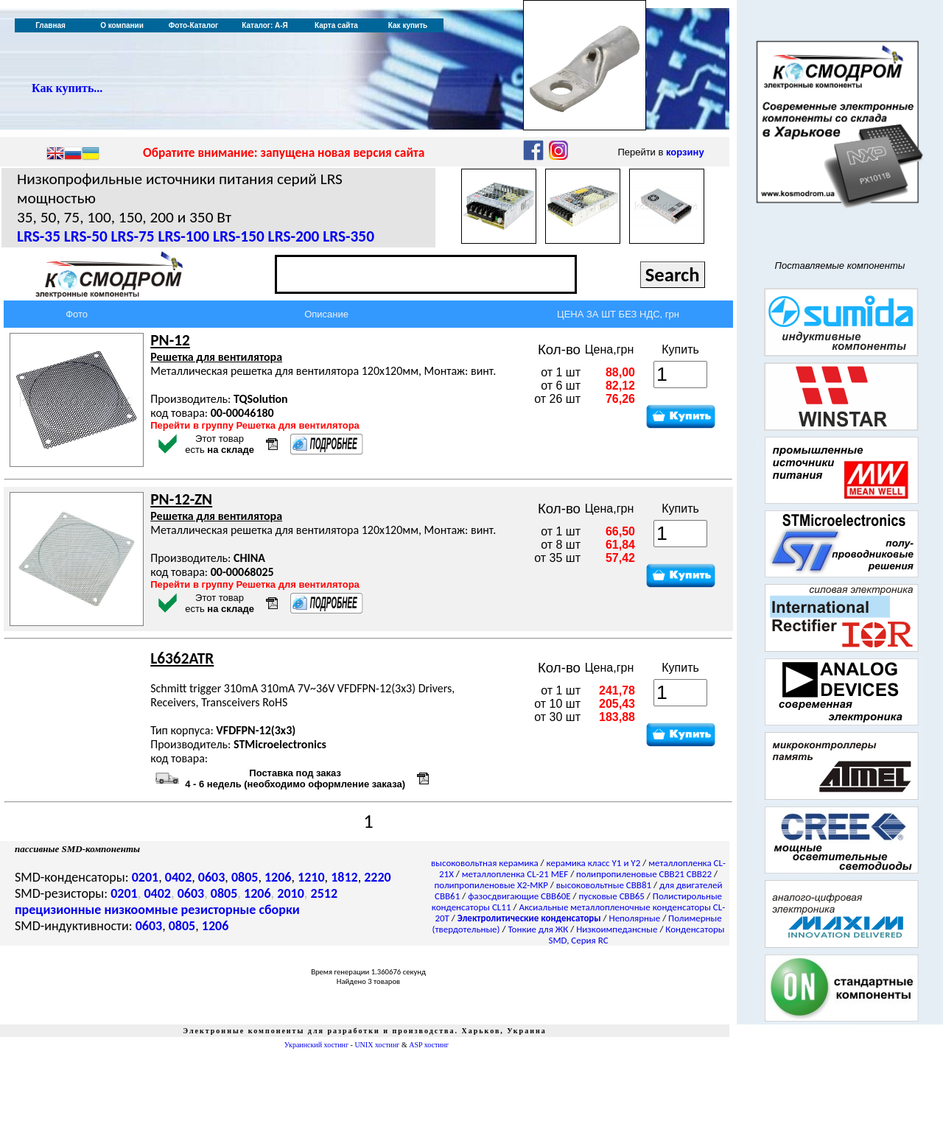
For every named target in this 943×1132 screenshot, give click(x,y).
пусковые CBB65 (612, 895)
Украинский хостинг (316, 1045)
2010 (290, 893)
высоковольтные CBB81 (603, 884)
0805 (245, 877)
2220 (377, 877)
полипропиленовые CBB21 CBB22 (644, 873)
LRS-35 (38, 236)
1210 (311, 877)
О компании (122, 25)
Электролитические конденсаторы (529, 918)
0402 (178, 877)
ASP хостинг (429, 1045)
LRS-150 (238, 236)
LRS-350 (348, 236)
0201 (145, 877)
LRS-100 (183, 236)
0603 (211, 877)
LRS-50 (86, 236)
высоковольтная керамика (485, 862)
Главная (50, 25)
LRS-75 (133, 236)
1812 (344, 877)
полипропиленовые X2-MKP (491, 884)
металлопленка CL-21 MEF (515, 873)
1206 (278, 877)
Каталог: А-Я (265, 25)
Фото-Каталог (193, 25)
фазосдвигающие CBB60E (519, 895)
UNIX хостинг (376, 1045)
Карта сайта (336, 25)
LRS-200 (294, 236)
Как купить (407, 25)
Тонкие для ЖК (538, 929)
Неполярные (635, 918)
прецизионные (58, 909)
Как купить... (67, 88)
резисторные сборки (240, 909)
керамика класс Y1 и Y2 (594, 862)
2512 (324, 893)
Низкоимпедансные (616, 929)
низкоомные (141, 909)
